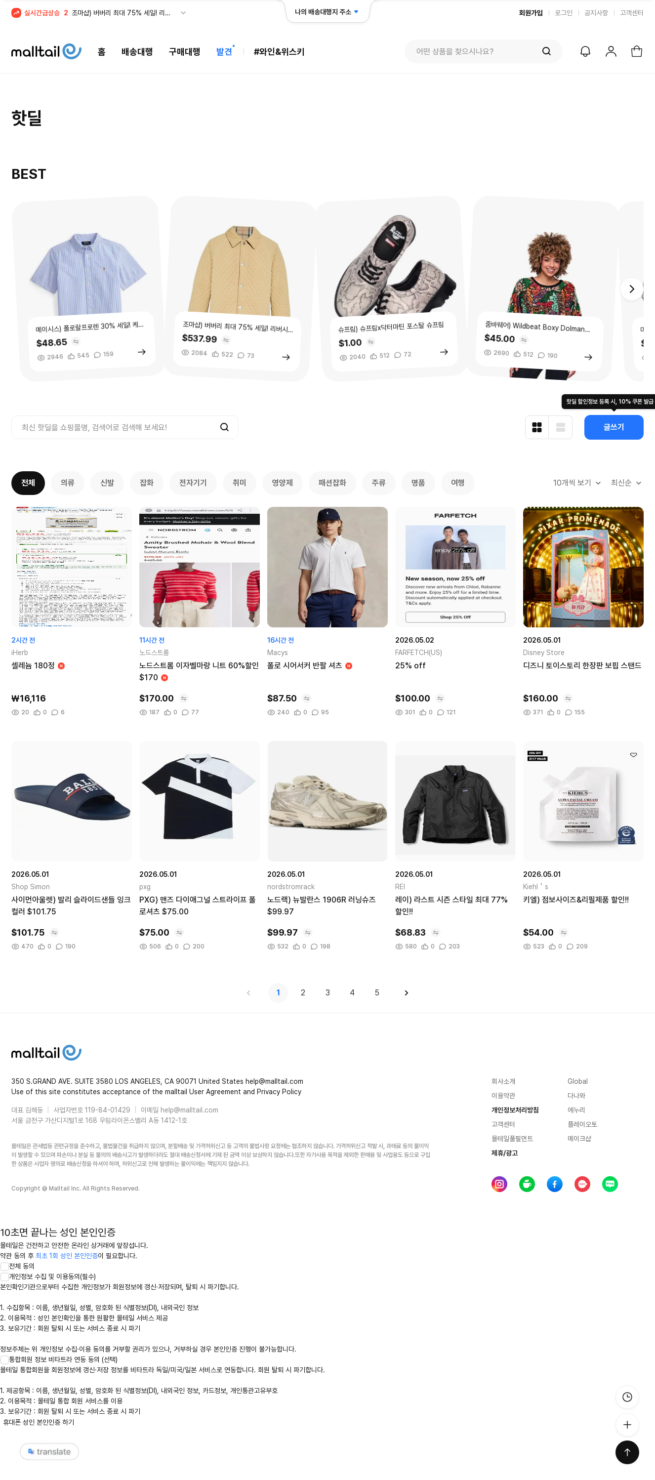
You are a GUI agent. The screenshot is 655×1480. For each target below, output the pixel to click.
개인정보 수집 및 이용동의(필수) (48, 1276)
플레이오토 (582, 1124)
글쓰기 (614, 427)
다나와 (576, 1096)
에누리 (576, 1110)
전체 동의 (17, 1266)
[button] (632, 289)
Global (578, 1081)
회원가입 (531, 13)
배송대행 (137, 51)
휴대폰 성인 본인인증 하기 (38, 1422)
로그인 (564, 13)
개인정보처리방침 (515, 1110)
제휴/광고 (504, 1153)
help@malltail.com (189, 1110)
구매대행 (185, 51)
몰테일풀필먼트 (512, 1139)
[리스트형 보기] (561, 427)
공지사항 (596, 13)
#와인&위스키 (279, 51)
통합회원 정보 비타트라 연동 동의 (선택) (59, 1359)
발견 (224, 51)
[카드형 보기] (537, 427)
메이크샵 (579, 1139)
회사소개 (503, 1081)
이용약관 (503, 1096)
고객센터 (632, 13)
